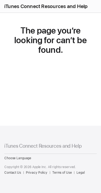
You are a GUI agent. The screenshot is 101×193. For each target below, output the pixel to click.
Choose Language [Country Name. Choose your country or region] (17, 158)
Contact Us (12, 173)
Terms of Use (62, 173)
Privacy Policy (36, 173)
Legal (80, 173)
